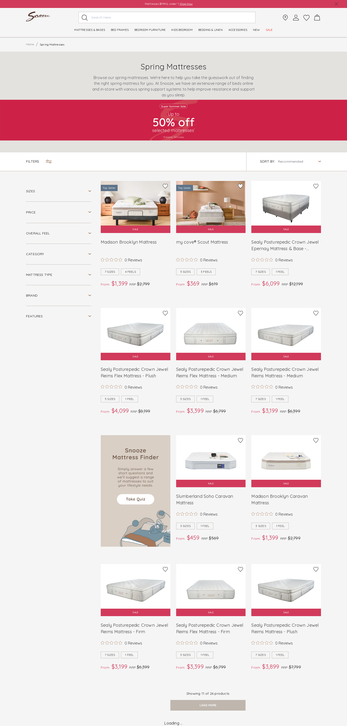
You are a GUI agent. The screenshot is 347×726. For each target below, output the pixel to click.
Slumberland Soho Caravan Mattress (204, 499)
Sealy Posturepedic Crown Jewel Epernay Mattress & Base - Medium (285, 245)
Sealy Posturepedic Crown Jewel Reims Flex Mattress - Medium (209, 372)
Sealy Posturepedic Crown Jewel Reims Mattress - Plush (285, 628)
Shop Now (186, 4)
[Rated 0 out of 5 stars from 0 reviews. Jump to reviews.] (121, 259)
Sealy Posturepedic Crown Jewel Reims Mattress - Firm (134, 628)
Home (30, 44)
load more (208, 705)
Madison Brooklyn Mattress (129, 242)
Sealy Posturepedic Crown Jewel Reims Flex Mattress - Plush (134, 372)
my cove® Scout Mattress (202, 242)
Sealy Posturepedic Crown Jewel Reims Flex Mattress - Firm (209, 628)
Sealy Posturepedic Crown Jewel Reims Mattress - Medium (285, 372)
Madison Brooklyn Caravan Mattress (279, 499)
